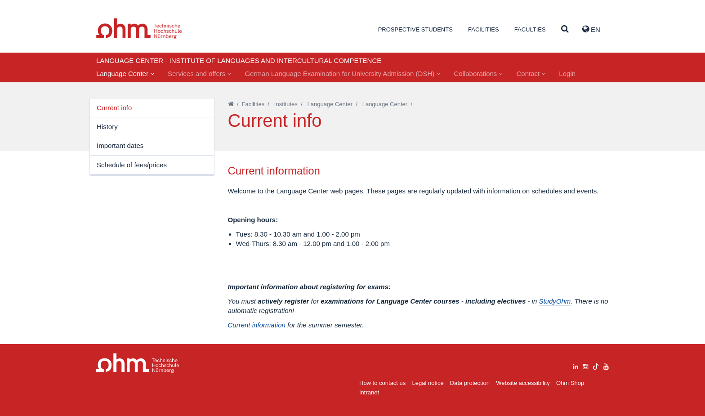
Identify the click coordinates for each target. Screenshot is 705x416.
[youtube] (606, 365)
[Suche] (565, 29)
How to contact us (382, 383)
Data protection (470, 383)
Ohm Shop (570, 383)
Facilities (483, 29)
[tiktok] (595, 365)
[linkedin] (575, 365)
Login (567, 73)
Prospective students (415, 29)
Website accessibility (523, 383)
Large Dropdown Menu (137, 363)
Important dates (120, 145)
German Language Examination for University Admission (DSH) (342, 73)
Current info (114, 108)
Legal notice (428, 383)
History (107, 126)
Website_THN (139, 28)
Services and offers (199, 73)
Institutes (286, 104)
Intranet (369, 392)
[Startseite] (231, 104)
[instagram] (585, 365)
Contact (530, 73)
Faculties (530, 29)
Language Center (125, 73)
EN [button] (591, 29)
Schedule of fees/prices (132, 165)
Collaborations (478, 73)
